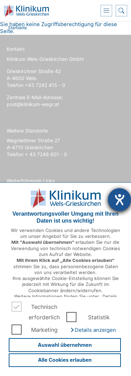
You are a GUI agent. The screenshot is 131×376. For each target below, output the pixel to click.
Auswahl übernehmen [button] (65, 345)
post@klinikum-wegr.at (33, 104)
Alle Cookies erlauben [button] (65, 360)
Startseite (17, 27)
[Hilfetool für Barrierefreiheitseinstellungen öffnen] (119, 199)
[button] (93, 330)
